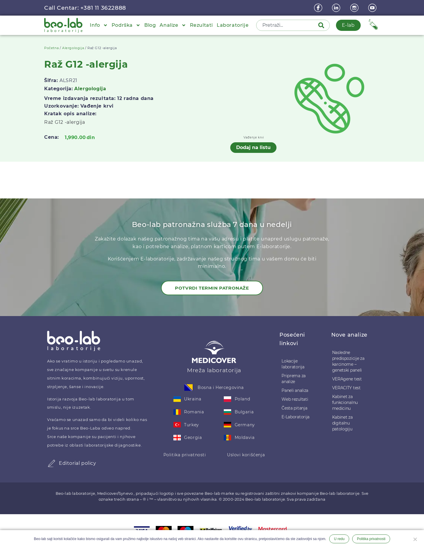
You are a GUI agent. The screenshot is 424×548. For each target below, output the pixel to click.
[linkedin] (337, 8)
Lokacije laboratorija (292, 364)
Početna (51, 48)
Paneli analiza (294, 390)
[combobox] (287, 25)
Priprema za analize (293, 378)
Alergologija (73, 48)
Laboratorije (233, 25)
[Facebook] (319, 8)
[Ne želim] (415, 538)
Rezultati (201, 25)
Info (98, 25)
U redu (339, 539)
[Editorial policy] (51, 463)
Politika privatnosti (184, 454)
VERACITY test (346, 387)
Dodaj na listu (253, 147)
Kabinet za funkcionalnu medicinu (345, 402)
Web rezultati (294, 399)
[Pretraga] (322, 25)
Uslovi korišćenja (246, 454)
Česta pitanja (294, 408)
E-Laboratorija (295, 417)
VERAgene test (347, 379)
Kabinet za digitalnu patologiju (342, 423)
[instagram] (355, 8)
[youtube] (373, 8)
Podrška (126, 25)
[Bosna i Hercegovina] (188, 387)
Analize (173, 25)
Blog (150, 25)
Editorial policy (77, 463)
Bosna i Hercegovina (221, 387)
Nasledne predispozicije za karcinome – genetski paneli (348, 361)
